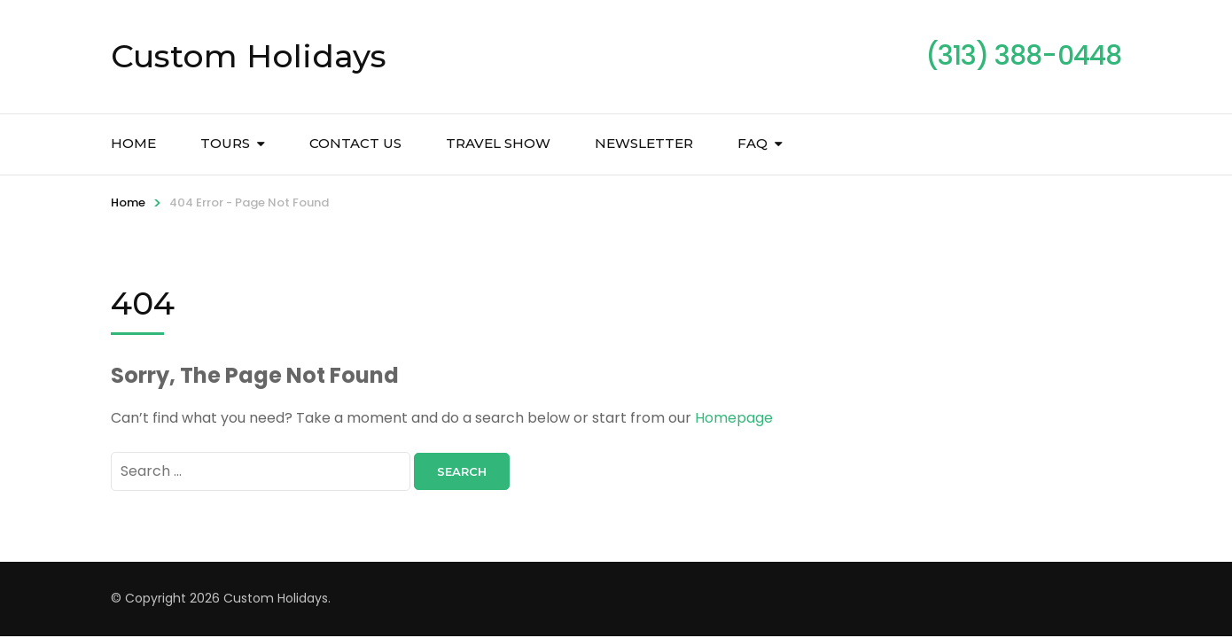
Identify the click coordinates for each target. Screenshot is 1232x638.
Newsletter (644, 143)
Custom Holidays (248, 55)
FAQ (752, 143)
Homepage (734, 418)
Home (133, 143)
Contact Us (355, 143)
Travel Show (498, 143)
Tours (225, 143)
